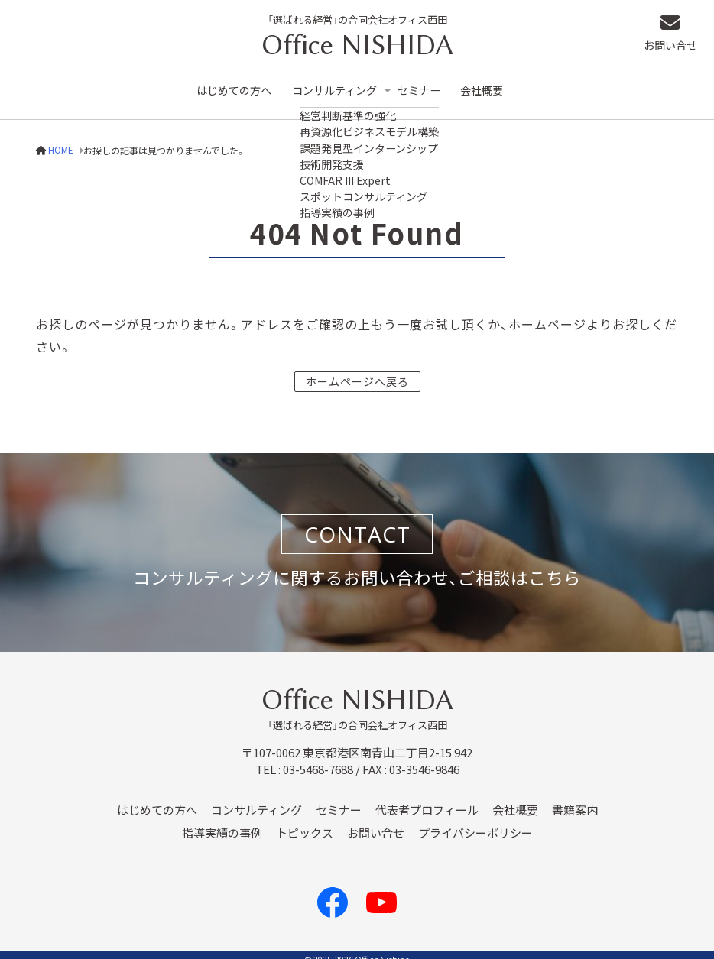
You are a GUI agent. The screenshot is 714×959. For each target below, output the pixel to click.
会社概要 (495, 85)
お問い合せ (677, 35)
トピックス (304, 823)
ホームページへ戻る (357, 370)
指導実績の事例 (222, 823)
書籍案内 (575, 800)
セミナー (430, 85)
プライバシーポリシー (475, 823)
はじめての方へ (236, 85)
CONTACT (357, 524)
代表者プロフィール (427, 800)
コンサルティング (340, 85)
